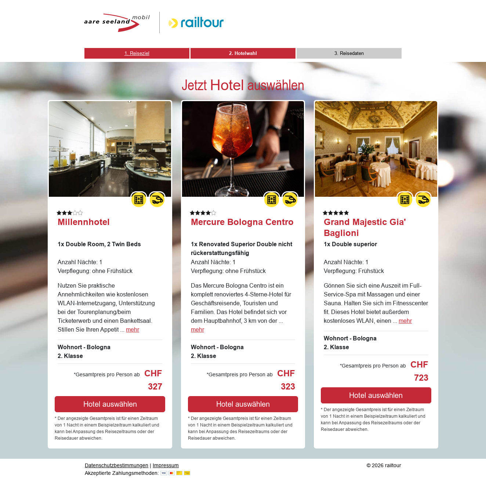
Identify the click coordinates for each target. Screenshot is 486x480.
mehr (132, 329)
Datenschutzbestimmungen (116, 465)
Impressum (166, 465)
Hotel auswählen (110, 404)
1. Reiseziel (136, 53)
